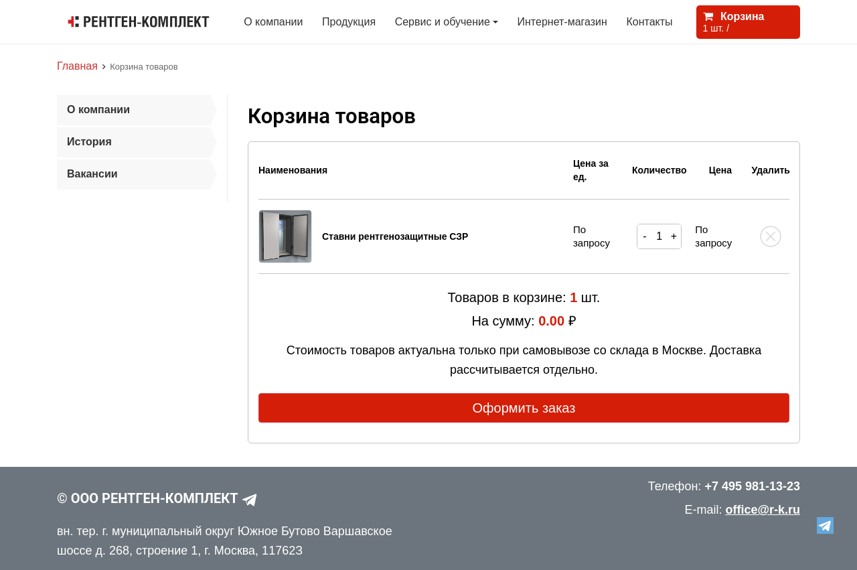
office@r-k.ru (762, 509)
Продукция (349, 21)
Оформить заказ (524, 408)
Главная (77, 66)
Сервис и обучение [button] (442, 21)
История (89, 141)
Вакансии (92, 174)
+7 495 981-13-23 (752, 486)
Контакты (649, 21)
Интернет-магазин (562, 21)
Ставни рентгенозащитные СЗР (395, 236)
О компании (273, 21)
